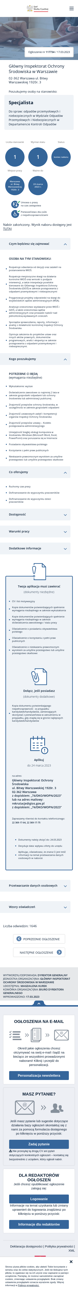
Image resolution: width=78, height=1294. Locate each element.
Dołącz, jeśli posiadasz (39, 693)
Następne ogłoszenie (36, 952)
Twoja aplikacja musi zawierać (39, 589)
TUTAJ (7, 229)
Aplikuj (39, 762)
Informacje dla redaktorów (39, 1224)
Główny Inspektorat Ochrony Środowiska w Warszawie (36, 68)
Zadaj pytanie (39, 1144)
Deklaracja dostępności (26, 1246)
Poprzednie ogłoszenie (41, 939)
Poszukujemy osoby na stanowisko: (33, 91)
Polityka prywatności (59, 1246)
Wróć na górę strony (39, 1003)
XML (71, 1250)
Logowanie (39, 1199)
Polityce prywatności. (28, 1285)
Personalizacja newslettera (39, 1075)
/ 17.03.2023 (49, 52)
